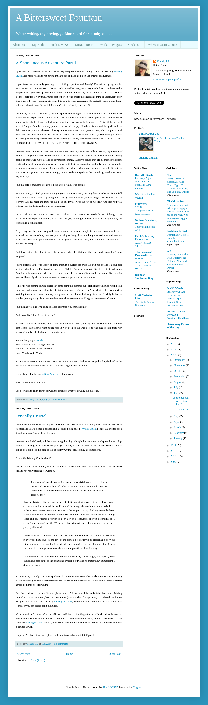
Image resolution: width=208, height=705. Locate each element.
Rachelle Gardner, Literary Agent (145, 177)
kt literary (141, 203)
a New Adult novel (51, 373)
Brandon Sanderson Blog (144, 277)
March (178, 427)
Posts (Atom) (38, 660)
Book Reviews (59, 44)
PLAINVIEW (110, 687)
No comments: (60, 399)
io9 (169, 251)
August (178, 382)
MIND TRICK (84, 44)
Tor (169, 175)
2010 (173, 456)
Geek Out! (134, 44)
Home (69, 653)
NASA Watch (175, 288)
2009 (173, 462)
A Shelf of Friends (148, 134)
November (180, 365)
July (176, 387)
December (180, 359)
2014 (173, 349)
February (179, 432)
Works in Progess (111, 44)
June (176, 393)
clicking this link (63, 601)
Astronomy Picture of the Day (178, 326)
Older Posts (115, 653)
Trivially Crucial (31, 415)
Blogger (136, 687)
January (178, 438)
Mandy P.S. (163, 61)
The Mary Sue (175, 201)
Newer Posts (23, 653)
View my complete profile (167, 79)
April (177, 422)
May (176, 416)
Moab (40, 340)
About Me (19, 44)
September (180, 376)
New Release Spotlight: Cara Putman (143, 185)
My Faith (38, 44)
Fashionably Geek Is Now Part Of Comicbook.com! (178, 238)
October (178, 371)
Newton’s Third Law (178, 318)
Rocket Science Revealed (176, 313)
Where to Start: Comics (162, 44)
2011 (173, 450)
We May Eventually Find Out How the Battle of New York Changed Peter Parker (177, 261)
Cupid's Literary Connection (145, 238)
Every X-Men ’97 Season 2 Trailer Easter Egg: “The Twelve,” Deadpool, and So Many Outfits (178, 185)
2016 (173, 344)
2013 (173, 355)
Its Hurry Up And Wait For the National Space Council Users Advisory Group (176, 298)
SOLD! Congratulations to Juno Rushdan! (144, 210)
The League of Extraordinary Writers (143, 255)
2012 (173, 445)
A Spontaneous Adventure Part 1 (46, 62)
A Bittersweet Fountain (59, 17)
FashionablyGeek (177, 231)
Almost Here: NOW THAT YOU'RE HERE (145, 265)
